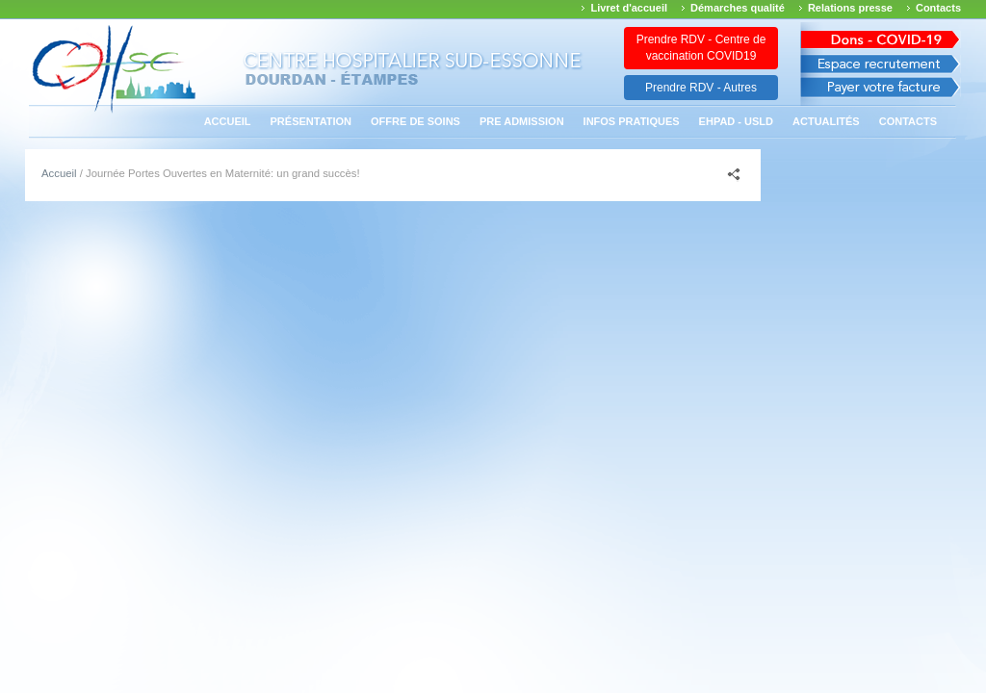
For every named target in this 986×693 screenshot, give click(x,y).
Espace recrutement (880, 64)
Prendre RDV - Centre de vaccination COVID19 (701, 48)
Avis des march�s (880, 36)
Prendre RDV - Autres (701, 87)
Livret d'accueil (628, 7)
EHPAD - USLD (736, 121)
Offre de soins (415, 121)
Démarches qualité (737, 7)
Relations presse (850, 7)
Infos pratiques (632, 121)
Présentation (311, 121)
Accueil (227, 121)
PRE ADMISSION (522, 121)
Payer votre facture (880, 92)
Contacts (938, 7)
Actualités (826, 121)
